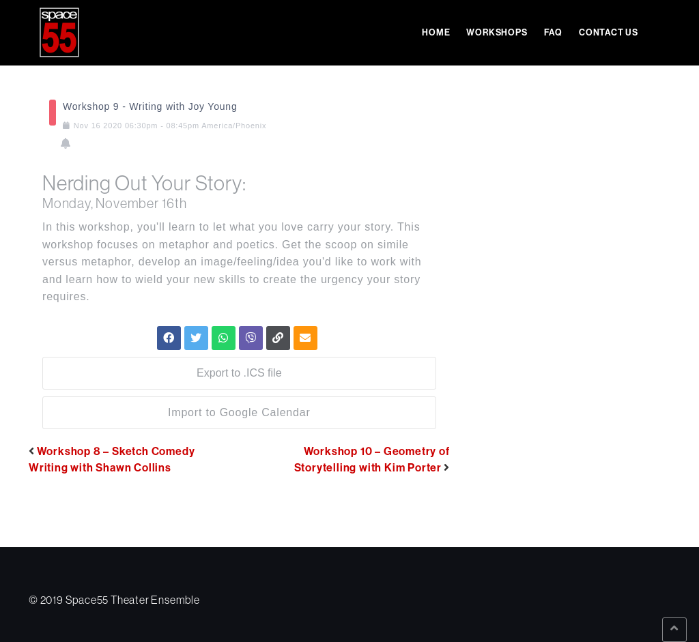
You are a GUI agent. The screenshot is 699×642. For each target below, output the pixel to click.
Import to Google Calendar (239, 412)
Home (436, 32)
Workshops (496, 32)
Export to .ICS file (239, 373)
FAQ (553, 32)
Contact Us (608, 32)
